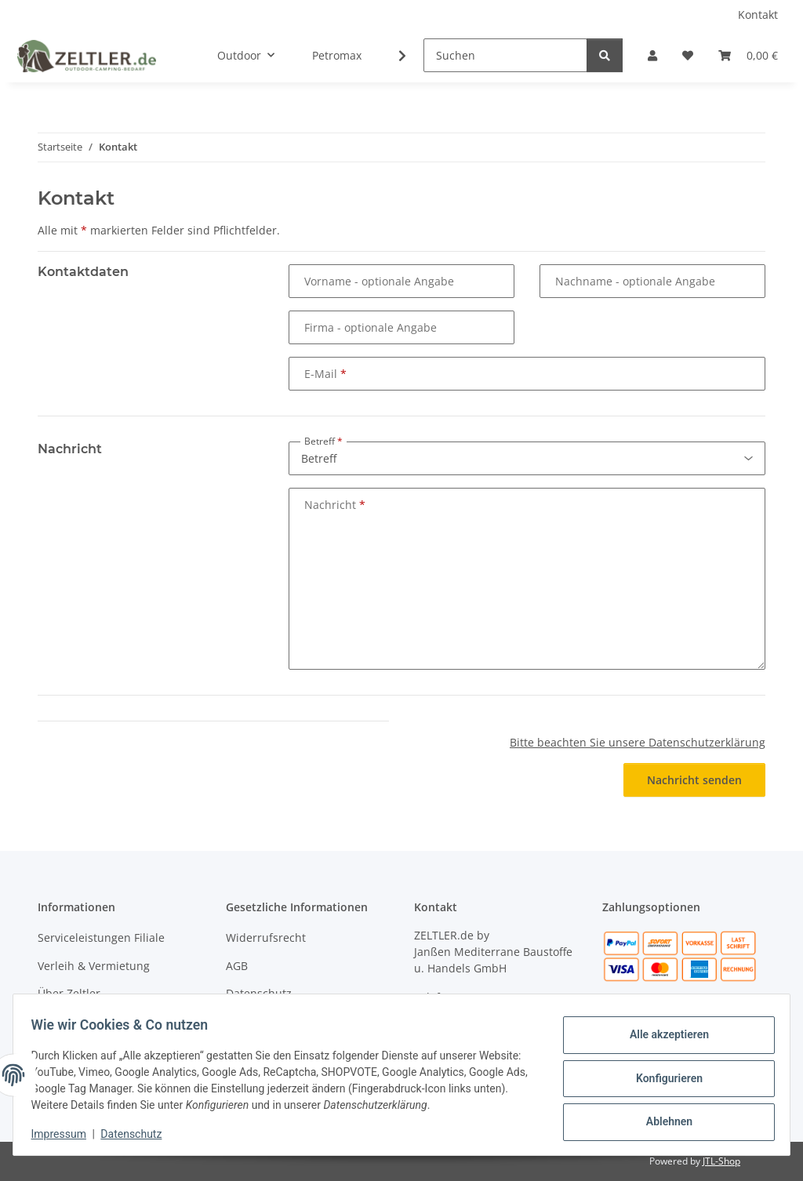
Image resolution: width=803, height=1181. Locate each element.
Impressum (65, 1134)
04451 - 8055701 (502, 997)
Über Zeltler (69, 993)
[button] (652, 55)
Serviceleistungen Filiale (101, 937)
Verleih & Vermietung (94, 965)
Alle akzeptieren (661, 1037)
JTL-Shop (721, 1161)
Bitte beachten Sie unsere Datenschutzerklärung (637, 742)
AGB (237, 965)
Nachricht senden (694, 779)
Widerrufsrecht (266, 937)
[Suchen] (505, 55)
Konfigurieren (661, 1078)
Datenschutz (138, 1134)
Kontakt (758, 14)
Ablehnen (661, 1119)
